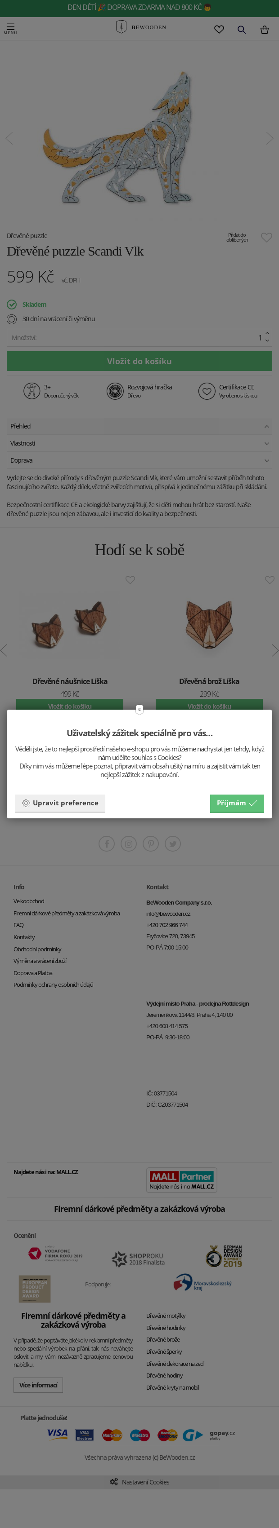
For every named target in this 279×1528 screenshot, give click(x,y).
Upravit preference (60, 803)
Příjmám (237, 803)
